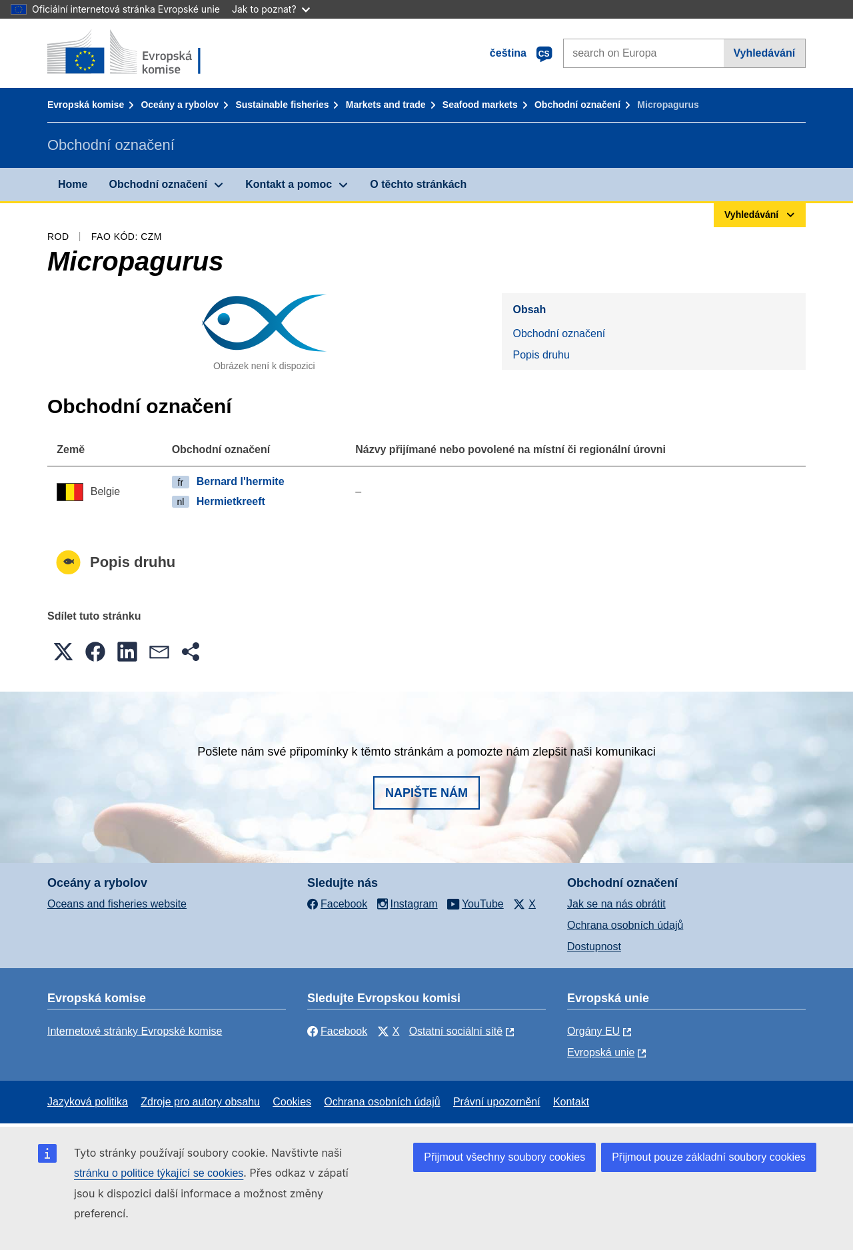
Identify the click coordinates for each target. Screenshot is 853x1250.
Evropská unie (600, 1052)
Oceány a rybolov (180, 104)
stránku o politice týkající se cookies (158, 1173)
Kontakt (571, 1101)
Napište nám (426, 793)
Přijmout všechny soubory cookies (504, 1157)
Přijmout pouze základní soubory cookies (709, 1157)
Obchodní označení (577, 104)
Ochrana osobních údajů (625, 925)
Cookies (292, 1101)
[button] (63, 651)
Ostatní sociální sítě (456, 1031)
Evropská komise (85, 104)
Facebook (337, 1031)
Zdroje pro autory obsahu (200, 1101)
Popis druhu (540, 354)
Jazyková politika (87, 1101)
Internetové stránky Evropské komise (134, 1031)
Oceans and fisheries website (117, 904)
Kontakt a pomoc (288, 184)
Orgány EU (593, 1031)
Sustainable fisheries (282, 104)
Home (72, 184)
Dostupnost (594, 946)
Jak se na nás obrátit (616, 904)
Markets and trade (386, 104)
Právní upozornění (496, 1101)
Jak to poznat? (271, 9)
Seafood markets (480, 104)
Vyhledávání (764, 53)
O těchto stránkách (418, 184)
